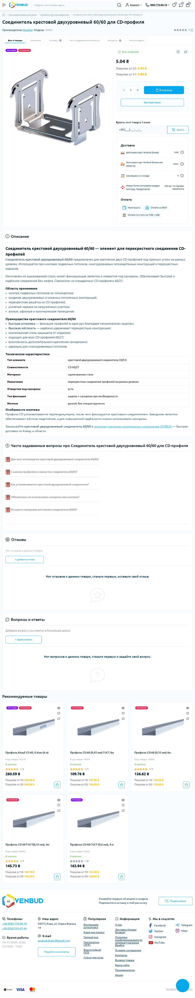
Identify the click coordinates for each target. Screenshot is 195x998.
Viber (181, 931)
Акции (119, 975)
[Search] (119, 5)
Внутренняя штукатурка (91, 926)
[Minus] (124, 90)
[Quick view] (58, 707)
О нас (118, 924)
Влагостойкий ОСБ (92, 951)
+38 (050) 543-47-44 (14, 928)
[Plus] (138, 90)
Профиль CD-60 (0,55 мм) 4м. (152, 752)
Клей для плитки (94, 932)
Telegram (183, 925)
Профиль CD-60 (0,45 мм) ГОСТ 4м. (92, 752)
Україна (27, 29)
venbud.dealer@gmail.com (54, 940)
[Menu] (4, 5)
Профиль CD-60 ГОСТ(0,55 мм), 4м (27, 844)
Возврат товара (124, 960)
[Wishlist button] (178, 52)
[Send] (178, 130)
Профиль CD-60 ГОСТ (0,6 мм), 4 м (91, 844)
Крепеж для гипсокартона (55, 14)
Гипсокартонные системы (23, 14)
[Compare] (58, 718)
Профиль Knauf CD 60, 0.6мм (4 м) (27, 752)
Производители (125, 970)
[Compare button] (186, 52)
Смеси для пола (93, 957)
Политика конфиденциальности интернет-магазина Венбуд (128, 941)
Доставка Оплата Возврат (125, 931)
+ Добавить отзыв (24, 559)
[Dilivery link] (182, 152)
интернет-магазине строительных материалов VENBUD (133, 426)
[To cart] (57, 785)
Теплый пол (91, 937)
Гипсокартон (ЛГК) (91, 943)
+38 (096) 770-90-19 (14, 923)
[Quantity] (131, 90)
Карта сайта (122, 965)
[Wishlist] (58, 712)
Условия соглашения (128, 950)
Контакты (121, 955)
